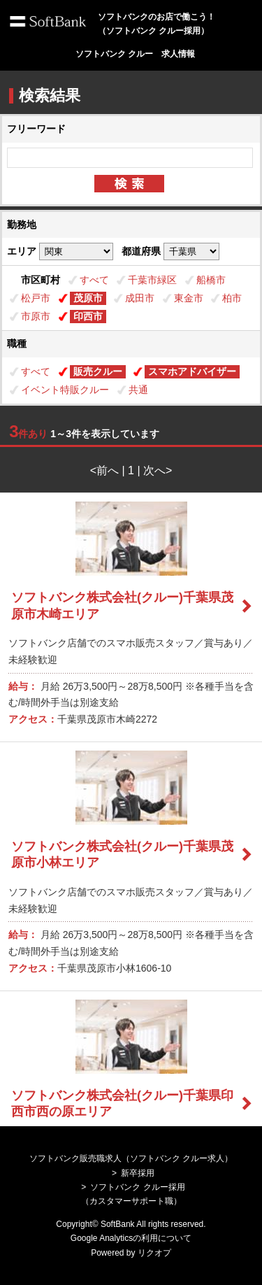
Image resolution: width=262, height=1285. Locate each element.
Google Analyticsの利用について (131, 1238)
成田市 (139, 298)
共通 (138, 389)
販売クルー (97, 371)
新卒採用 (137, 1173)
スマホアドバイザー (192, 371)
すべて (94, 279)
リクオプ (154, 1253)
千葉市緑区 (152, 279)
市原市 (35, 316)
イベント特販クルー (65, 389)
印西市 (88, 316)
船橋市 (211, 279)
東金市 (188, 298)
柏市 (232, 298)
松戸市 (35, 298)
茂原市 (88, 298)
